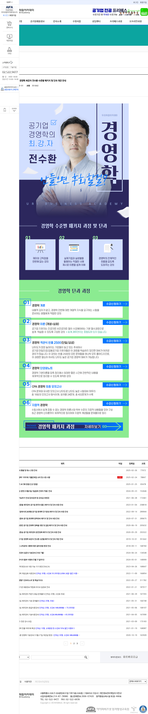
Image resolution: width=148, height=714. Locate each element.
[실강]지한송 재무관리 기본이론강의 (43, 615)
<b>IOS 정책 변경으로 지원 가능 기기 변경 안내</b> (31, 567)
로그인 (135, 3)
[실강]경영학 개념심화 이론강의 (46, 574)
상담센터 (96, 21)
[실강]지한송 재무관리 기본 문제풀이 (33, 601)
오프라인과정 (135, 21)
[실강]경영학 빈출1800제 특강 (43, 628)
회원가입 (143, 3)
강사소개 (57, 21)
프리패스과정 (116, 21)
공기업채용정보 (37, 21)
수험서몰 (77, 21)
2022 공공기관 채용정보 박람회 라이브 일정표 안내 (31, 587)
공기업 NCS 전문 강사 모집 (22, 622)
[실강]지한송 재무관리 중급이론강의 (43, 608)
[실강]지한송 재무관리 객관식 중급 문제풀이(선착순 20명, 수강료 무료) (38, 594)
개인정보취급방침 (42, 682)
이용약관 (28, 682)
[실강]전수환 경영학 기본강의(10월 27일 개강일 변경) (50, 635)
